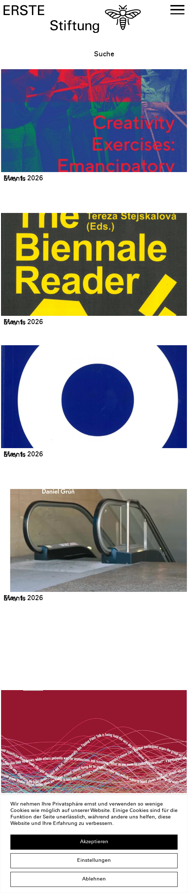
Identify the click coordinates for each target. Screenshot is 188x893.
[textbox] (139, 55)
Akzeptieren (94, 842)
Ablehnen (94, 879)
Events (15, 179)
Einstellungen (94, 860)
